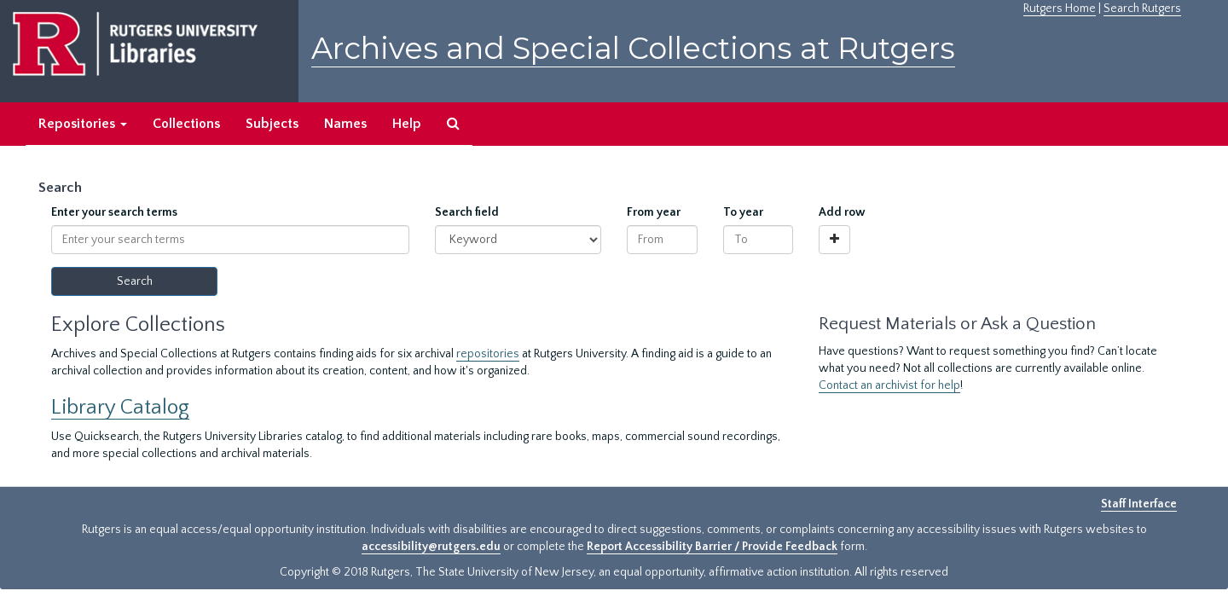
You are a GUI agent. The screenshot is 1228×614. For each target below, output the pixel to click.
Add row (842, 212)
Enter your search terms (114, 212)
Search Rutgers (1142, 8)
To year (743, 212)
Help (406, 123)
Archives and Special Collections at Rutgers (633, 48)
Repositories (82, 123)
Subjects (272, 123)
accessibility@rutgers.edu (431, 546)
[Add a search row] (834, 239)
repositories (487, 354)
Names (345, 123)
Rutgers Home (1059, 8)
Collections (186, 123)
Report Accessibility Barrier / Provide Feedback (712, 546)
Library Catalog (120, 407)
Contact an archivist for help (889, 385)
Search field (467, 212)
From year (654, 212)
